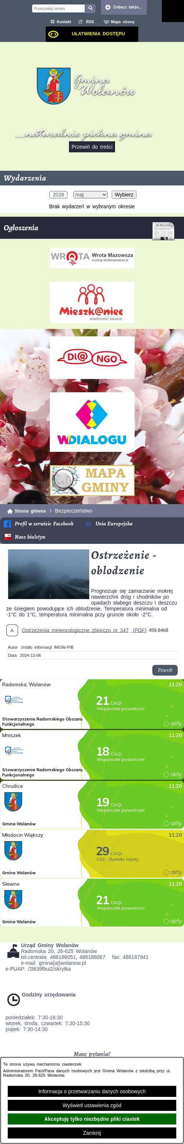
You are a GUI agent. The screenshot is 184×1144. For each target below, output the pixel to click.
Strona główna (30, 511)
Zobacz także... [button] (127, 7)
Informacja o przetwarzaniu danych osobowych (92, 1091)
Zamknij (92, 1133)
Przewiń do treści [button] (92, 147)
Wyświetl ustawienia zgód (92, 1105)
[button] (48, 597)
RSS (90, 22)
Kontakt (64, 22)
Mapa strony (123, 22)
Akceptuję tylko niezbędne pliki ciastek (92, 1119)
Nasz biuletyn (30, 537)
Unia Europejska (114, 523)
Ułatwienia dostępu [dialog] (98, 33)
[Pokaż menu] (173, 11)
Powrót (165, 670)
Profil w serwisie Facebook (44, 523)
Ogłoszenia (89, 230)
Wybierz (124, 195)
